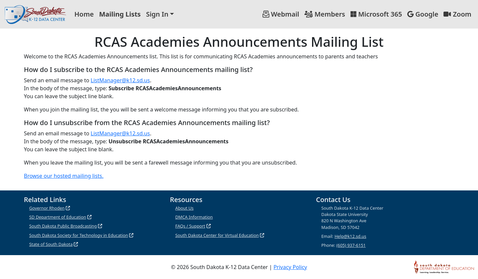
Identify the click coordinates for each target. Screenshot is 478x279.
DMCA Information (194, 217)
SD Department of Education (57, 217)
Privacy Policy (290, 267)
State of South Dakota (51, 244)
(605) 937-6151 (350, 245)
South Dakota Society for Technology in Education (78, 235)
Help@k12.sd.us (350, 236)
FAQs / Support (190, 226)
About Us (184, 208)
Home (84, 14)
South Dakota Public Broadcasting (63, 226)
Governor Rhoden (47, 208)
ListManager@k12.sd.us (120, 80)
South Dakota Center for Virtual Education (217, 235)
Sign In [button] (157, 14)
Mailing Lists (120, 14)
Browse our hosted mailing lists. (64, 175)
